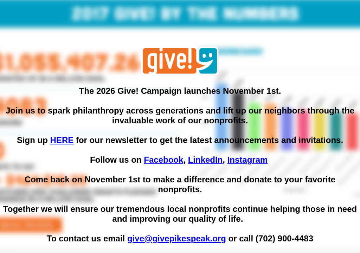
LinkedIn (205, 159)
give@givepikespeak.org (176, 238)
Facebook (163, 159)
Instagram (247, 159)
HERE (62, 140)
